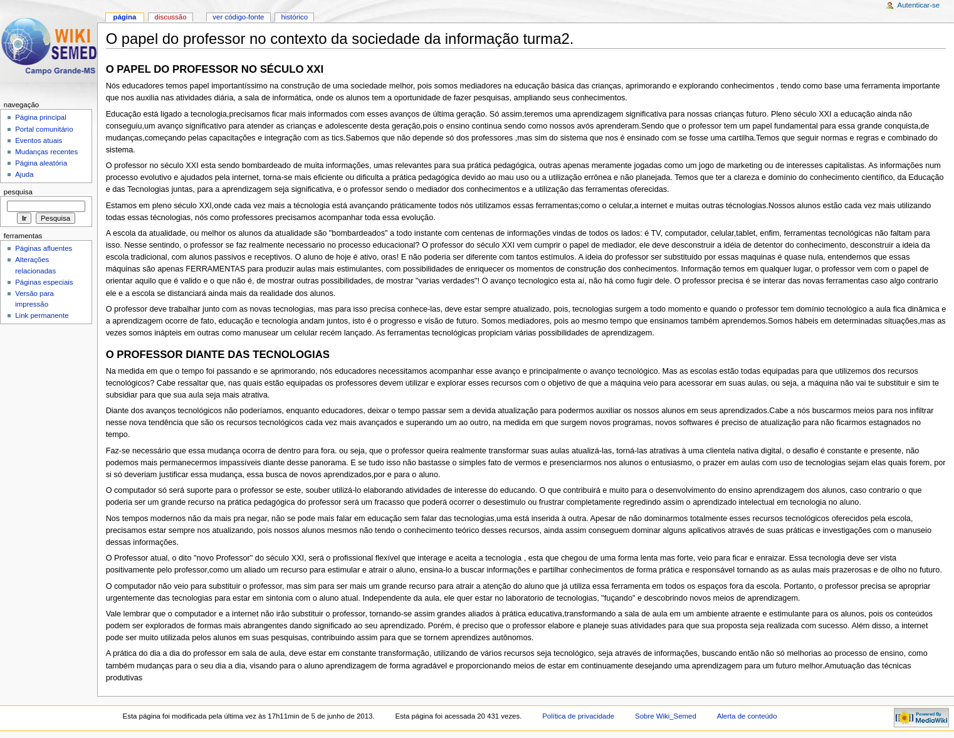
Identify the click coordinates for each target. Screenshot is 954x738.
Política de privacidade (578, 716)
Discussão (171, 17)
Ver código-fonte (238, 17)
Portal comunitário (44, 129)
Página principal (40, 117)
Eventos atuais (38, 140)
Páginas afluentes (43, 248)
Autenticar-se (919, 5)
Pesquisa (18, 192)
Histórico (294, 17)
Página (124, 17)
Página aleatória (41, 163)
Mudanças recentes (46, 152)
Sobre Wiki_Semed (665, 716)
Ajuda (24, 174)
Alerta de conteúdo (747, 716)
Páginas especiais (44, 282)
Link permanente (41, 315)
